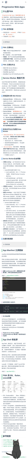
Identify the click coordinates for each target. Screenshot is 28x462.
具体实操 (7, 244)
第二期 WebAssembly (19, 457)
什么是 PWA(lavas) (8, 442)
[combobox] (25, 2)
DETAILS (7, 42)
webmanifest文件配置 (13, 275)
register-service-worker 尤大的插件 (13, 446)
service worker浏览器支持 (10, 444)
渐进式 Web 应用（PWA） (10, 440)
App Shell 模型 (11, 371)
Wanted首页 (6, 457)
